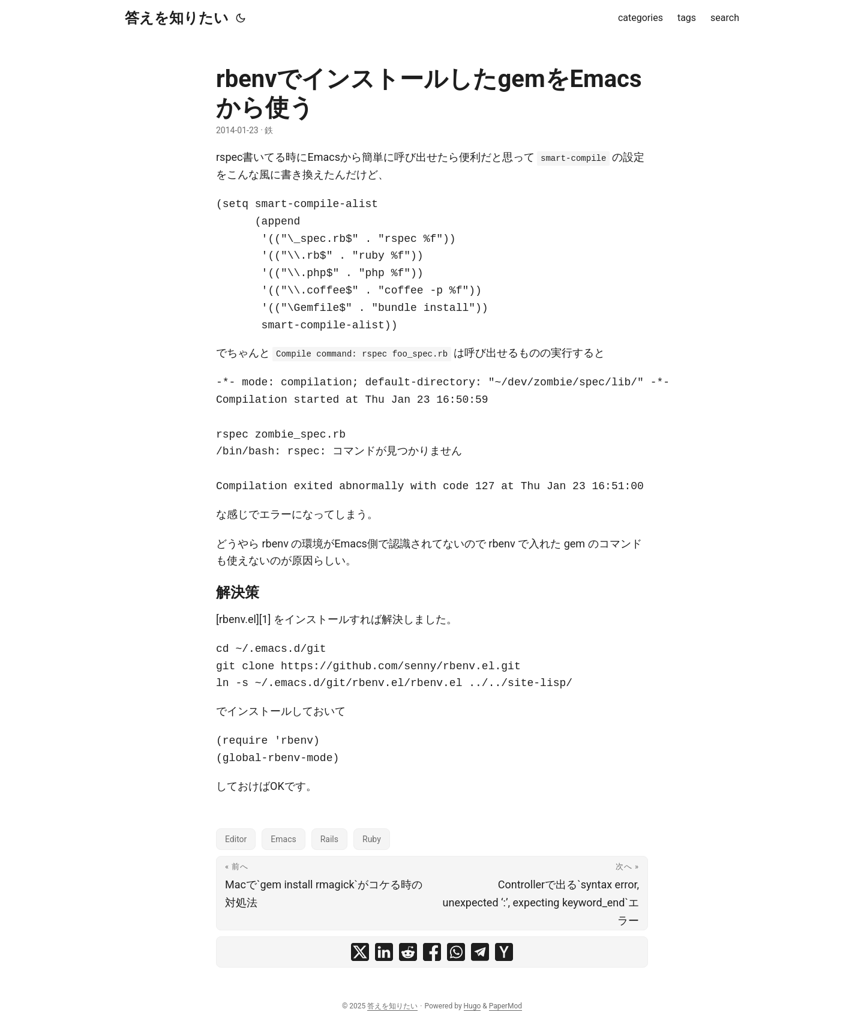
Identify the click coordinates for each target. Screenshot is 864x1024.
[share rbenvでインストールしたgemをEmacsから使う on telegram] (480, 952)
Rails (329, 839)
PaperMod (505, 1006)
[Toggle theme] (240, 18)
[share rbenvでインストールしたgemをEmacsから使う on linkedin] (384, 952)
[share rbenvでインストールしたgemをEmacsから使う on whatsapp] (456, 952)
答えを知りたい (177, 18)
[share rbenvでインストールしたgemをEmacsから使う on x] (360, 952)
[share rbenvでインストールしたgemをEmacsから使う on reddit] (408, 952)
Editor (236, 839)
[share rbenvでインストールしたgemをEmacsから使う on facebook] (432, 952)
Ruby (371, 839)
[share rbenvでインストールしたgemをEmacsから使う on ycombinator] (504, 952)
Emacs (283, 839)
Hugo (472, 1006)
